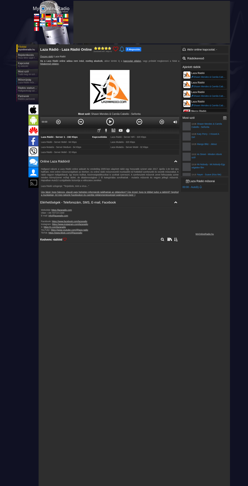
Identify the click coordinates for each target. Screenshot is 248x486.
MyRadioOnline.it (140, 462)
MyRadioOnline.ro (84, 462)
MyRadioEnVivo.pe (56, 476)
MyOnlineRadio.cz (140, 467)
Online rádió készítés (152, 456)
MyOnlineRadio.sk (55, 462)
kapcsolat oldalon (132, 61)
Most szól (189, 117)
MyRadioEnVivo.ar (84, 471)
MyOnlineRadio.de (112, 462)
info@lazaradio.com (58, 215)
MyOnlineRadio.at (55, 467)
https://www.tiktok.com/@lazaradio (65, 233)
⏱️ (128, 130)
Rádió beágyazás (131, 456)
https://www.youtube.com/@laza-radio (69, 230)
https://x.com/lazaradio (55, 227)
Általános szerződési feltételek (204, 456)
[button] (58, 122)
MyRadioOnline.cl (140, 471)
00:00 (44, 122)
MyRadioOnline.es (197, 467)
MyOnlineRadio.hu (204, 234)
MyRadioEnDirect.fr (170, 467)
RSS (223, 456)
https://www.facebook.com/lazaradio (69, 221)
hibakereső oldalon (49, 64)
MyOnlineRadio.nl (197, 471)
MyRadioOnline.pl (112, 467)
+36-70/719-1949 (55, 213)
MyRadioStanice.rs (84, 467)
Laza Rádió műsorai (202, 181)
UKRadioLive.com (169, 462)
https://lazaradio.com (61, 210)
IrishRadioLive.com (198, 462)
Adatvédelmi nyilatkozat (177, 456)
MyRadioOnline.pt (112, 471)
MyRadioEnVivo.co (169, 471)
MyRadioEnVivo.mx (56, 471)
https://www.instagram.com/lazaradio (70, 224)
